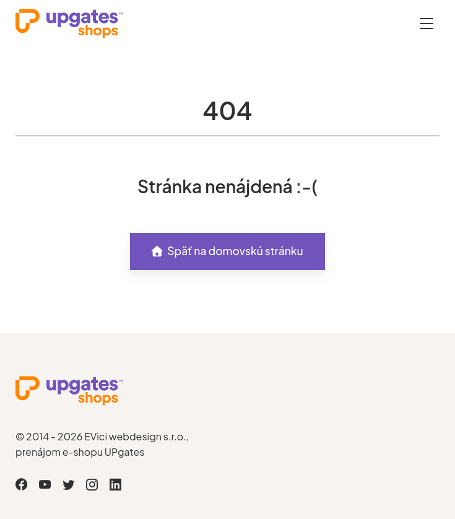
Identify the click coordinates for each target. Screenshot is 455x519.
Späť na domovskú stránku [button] (227, 251)
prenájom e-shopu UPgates (79, 451)
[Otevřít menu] (427, 23)
